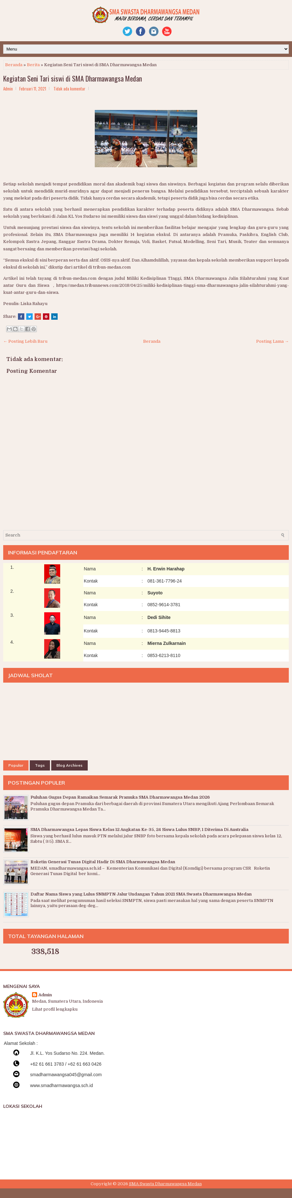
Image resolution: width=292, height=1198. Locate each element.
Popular (15, 765)
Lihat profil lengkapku (54, 1009)
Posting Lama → (272, 341)
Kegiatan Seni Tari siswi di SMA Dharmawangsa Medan (72, 78)
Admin (45, 994)
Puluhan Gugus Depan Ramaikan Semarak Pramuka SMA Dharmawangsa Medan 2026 (120, 797)
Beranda (13, 64)
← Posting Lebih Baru (25, 341)
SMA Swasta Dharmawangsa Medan (165, 1183)
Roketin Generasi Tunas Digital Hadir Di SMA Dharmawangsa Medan (102, 861)
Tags (40, 765)
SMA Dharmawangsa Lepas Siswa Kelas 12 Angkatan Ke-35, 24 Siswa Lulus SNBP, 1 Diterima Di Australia (139, 829)
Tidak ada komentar (69, 88)
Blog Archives (69, 765)
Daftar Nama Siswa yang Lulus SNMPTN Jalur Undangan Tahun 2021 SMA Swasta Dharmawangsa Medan (141, 894)
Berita (33, 64)
